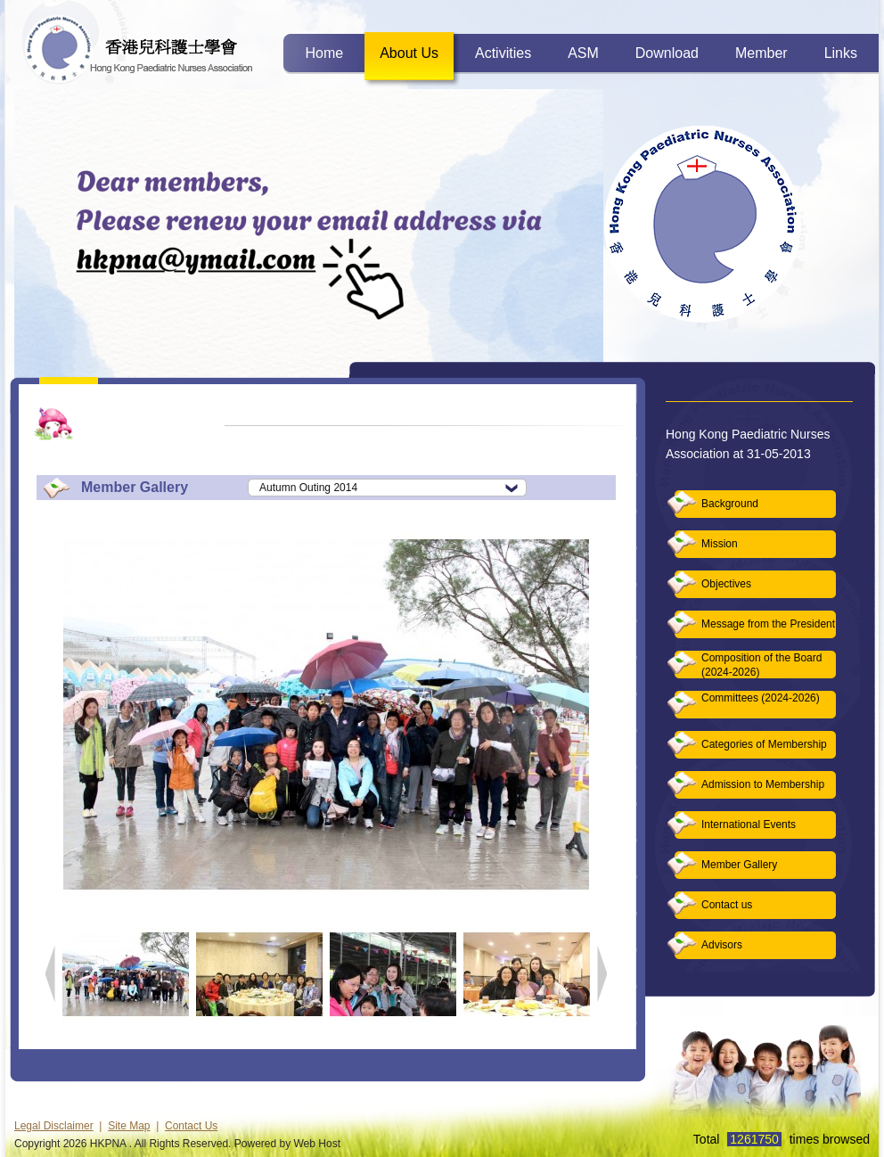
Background (729, 503)
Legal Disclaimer (54, 1126)
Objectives (726, 584)
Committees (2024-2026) (760, 698)
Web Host (317, 1143)
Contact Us (191, 1126)
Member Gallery (739, 864)
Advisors (721, 945)
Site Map (129, 1126)
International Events (748, 824)
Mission (719, 543)
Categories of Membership (764, 744)
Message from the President (768, 624)
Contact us (726, 905)
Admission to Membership (762, 784)
